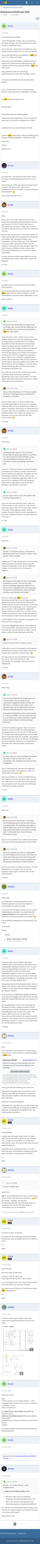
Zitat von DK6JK (11, 1183)
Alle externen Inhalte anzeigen (20, 1071)
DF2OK (21, 1212)
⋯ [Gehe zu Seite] (18, 1524)
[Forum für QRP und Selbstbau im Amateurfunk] (4, 3)
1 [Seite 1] (14, 1524)
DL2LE (5, 15)
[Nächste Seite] (24, 1524)
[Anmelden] (32, 2)
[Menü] (37, 3)
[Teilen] (38, 18)
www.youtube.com (29, 1060)
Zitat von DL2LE (11, 321)
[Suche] (26, 3)
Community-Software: (20, 1541)
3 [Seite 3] (21, 1524)
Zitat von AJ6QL (11, 449)
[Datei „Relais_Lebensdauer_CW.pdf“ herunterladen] (20, 940)
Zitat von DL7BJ (11, 388)
